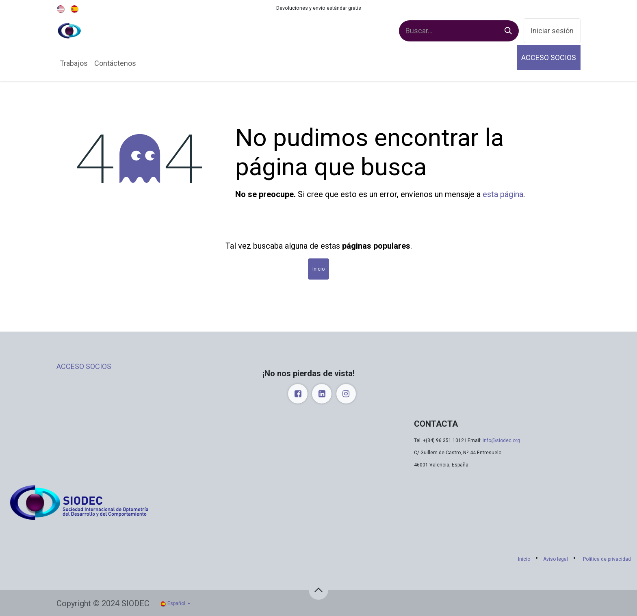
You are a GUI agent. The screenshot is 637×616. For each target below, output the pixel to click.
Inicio (318, 269)
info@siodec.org (501, 440)
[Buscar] (508, 30)
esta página (503, 194)
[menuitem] (61, 8)
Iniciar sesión (552, 30)
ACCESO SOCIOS (548, 57)
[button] (318, 590)
